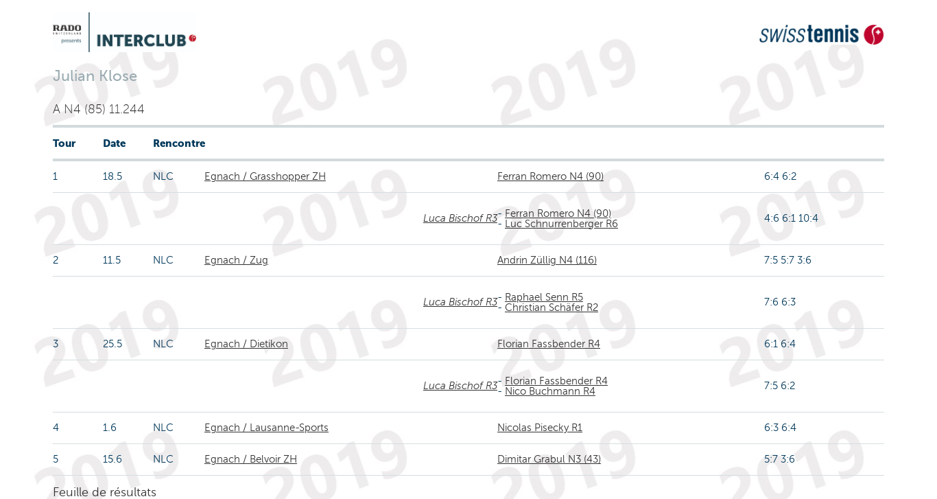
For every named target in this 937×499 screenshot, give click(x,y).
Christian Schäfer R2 (551, 307)
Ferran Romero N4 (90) (550, 176)
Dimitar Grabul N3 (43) (549, 459)
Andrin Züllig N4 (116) (547, 260)
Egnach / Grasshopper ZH (265, 176)
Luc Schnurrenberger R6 (561, 223)
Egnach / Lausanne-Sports (266, 427)
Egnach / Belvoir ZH (250, 459)
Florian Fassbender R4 (548, 343)
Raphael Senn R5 (544, 297)
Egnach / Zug (236, 260)
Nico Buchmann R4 (550, 391)
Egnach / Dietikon (246, 343)
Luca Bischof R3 (460, 218)
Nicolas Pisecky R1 (539, 427)
